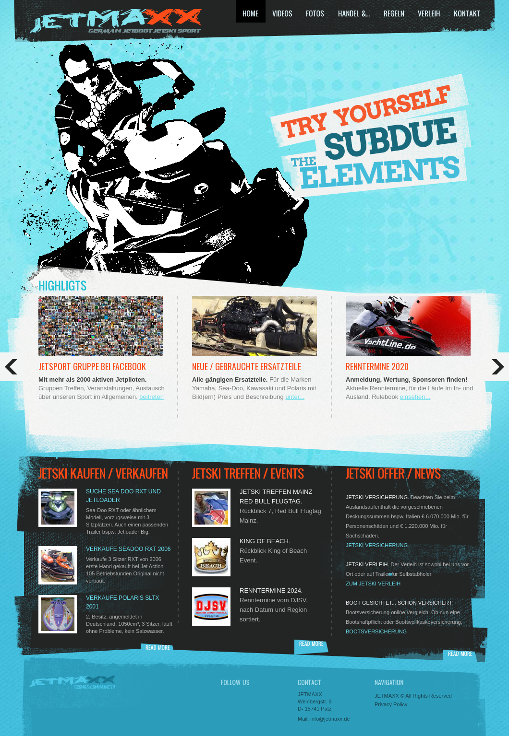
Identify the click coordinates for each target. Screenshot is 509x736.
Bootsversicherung (376, 631)
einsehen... (415, 396)
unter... (294, 396)
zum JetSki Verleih (373, 583)
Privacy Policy (391, 704)
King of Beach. (265, 541)
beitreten (151, 396)
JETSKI (115, 21)
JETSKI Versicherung (377, 545)
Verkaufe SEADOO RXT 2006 (128, 549)
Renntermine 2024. (271, 590)
